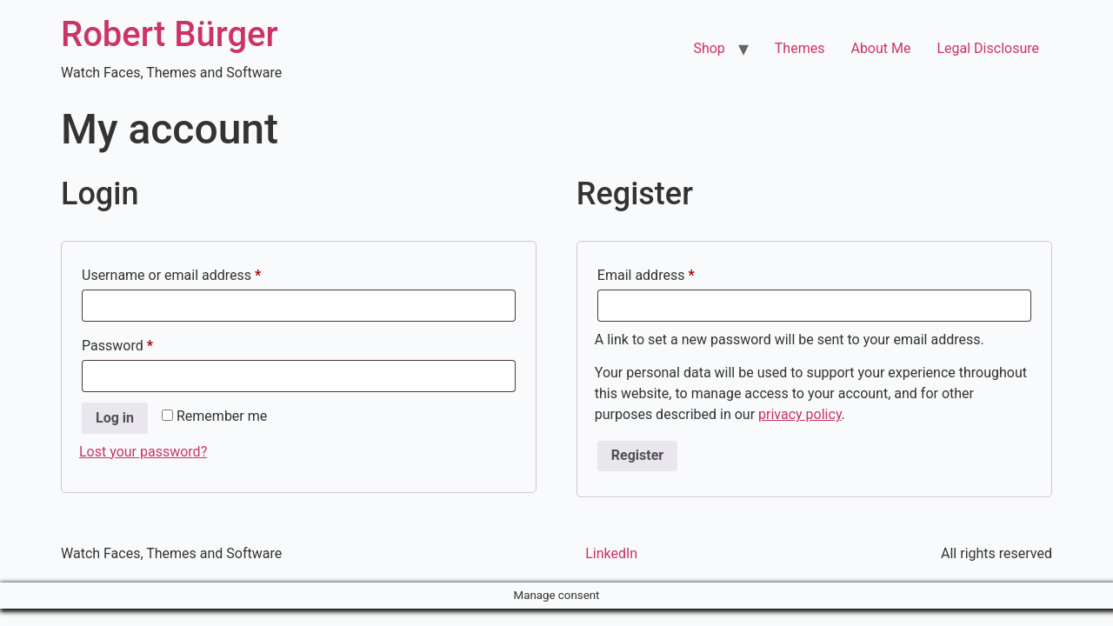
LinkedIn (611, 553)
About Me (880, 48)
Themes (800, 48)
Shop (708, 48)
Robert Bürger (169, 34)
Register (637, 455)
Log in (115, 418)
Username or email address (198, 272)
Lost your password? (143, 451)
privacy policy (800, 414)
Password (144, 343)
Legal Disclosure (987, 48)
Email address (673, 272)
